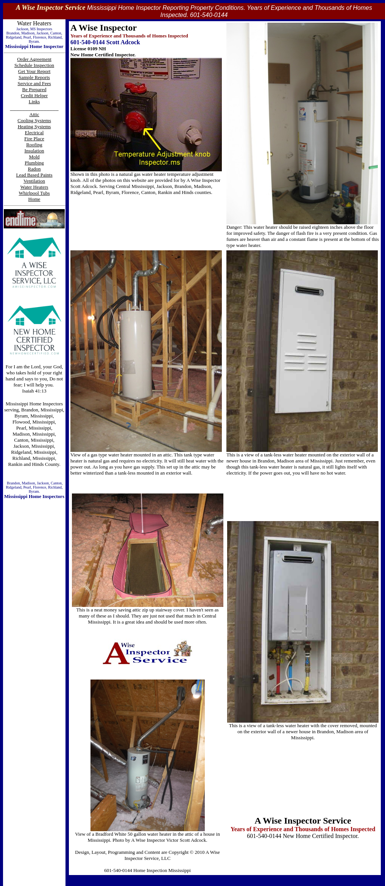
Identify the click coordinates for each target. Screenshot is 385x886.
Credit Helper (34, 95)
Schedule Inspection (34, 65)
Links (34, 101)
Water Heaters (34, 187)
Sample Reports (34, 77)
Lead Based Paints (34, 175)
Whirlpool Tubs (34, 193)
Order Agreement (34, 59)
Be (25, 89)
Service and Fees (34, 83)
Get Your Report (34, 71)
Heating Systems (34, 126)
